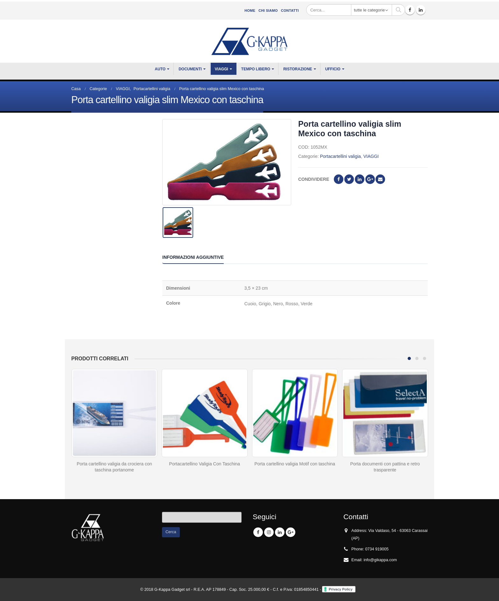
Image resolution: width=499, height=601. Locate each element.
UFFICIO (333, 69)
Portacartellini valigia (340, 156)
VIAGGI (221, 69)
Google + (370, 179)
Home (249, 10)
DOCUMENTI (190, 69)
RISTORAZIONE (297, 69)
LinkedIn (359, 179)
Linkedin (280, 532)
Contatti (290, 10)
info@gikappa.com (380, 560)
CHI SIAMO (268, 10)
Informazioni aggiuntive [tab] (193, 257)
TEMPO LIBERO (255, 69)
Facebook (338, 179)
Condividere (313, 179)
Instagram (269, 532)
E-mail (380, 179)
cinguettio (349, 179)
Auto (160, 69)
